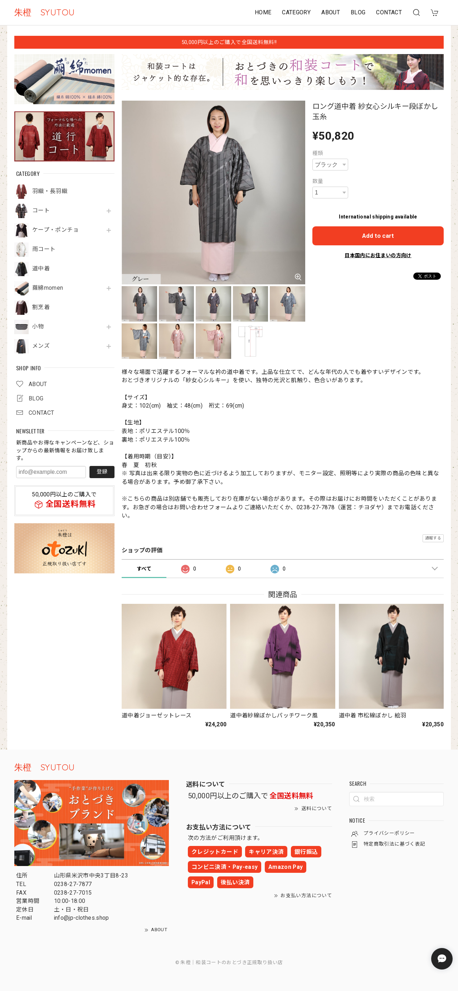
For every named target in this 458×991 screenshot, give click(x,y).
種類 (317, 153)
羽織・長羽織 (49, 191)
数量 (317, 181)
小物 (38, 326)
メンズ (41, 346)
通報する (433, 538)
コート (41, 210)
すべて (144, 569)
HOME (263, 12)
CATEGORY (296, 12)
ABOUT (330, 12)
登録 (102, 471)
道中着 (41, 268)
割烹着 (41, 307)
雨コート (43, 249)
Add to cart (378, 235)
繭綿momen (47, 288)
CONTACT (389, 12)
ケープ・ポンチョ (55, 230)
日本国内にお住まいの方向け (378, 255)
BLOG (358, 12)
